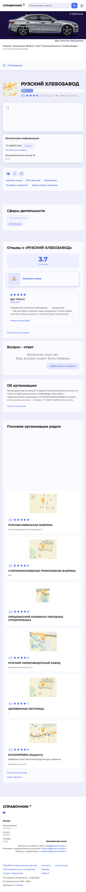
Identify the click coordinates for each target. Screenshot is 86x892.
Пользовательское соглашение (19, 869)
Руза (38, 46)
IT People (18, 885)
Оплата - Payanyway (13, 873)
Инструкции (61, 865)
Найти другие (14, 777)
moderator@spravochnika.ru (53, 851)
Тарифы (45, 869)
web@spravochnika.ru (56, 846)
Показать (28, 146)
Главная (7, 46)
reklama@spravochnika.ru (54, 848)
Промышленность (51, 46)
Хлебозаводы (70, 46)
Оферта (45, 873)
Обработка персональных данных (20, 865)
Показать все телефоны (16, 150)
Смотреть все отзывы (18, 332)
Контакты (46, 865)
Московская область (23, 46)
